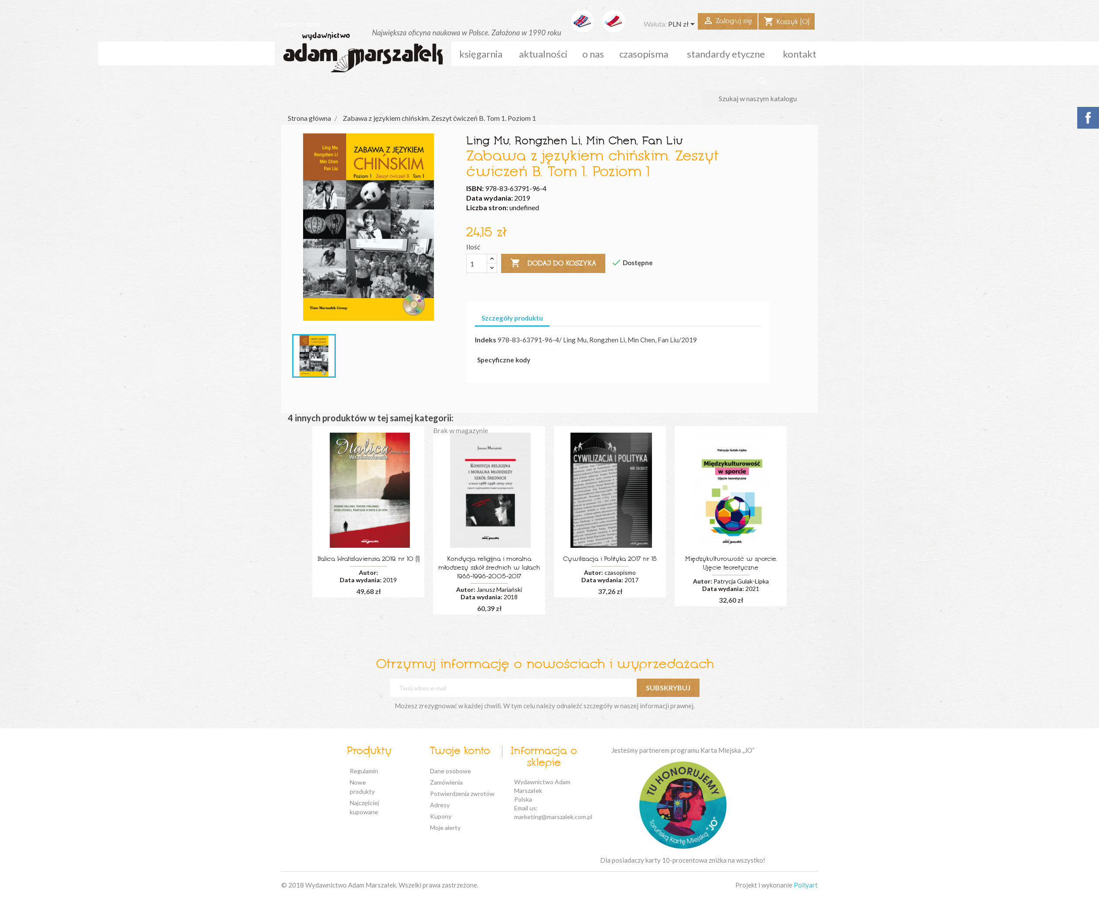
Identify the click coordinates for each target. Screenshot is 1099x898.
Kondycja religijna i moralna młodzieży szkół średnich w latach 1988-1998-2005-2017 (489, 568)
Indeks (485, 339)
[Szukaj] (762, 98)
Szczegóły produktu (512, 318)
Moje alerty (445, 827)
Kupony (440, 816)
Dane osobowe (450, 771)
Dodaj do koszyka (553, 263)
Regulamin (364, 771)
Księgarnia (480, 54)
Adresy (440, 805)
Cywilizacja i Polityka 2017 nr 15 (610, 559)
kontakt (799, 54)
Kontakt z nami (297, 24)
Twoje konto (460, 751)
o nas (593, 54)
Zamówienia (446, 782)
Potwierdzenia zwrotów (462, 793)
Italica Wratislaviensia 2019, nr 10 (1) (368, 559)
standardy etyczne (726, 54)
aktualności (543, 54)
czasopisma (643, 54)
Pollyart (806, 885)
